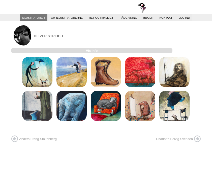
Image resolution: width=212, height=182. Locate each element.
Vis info (92, 51)
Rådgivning (128, 17)
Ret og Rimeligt (101, 17)
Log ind (184, 17)
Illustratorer (33, 17)
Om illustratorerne (67, 17)
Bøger (148, 17)
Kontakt (166, 17)
